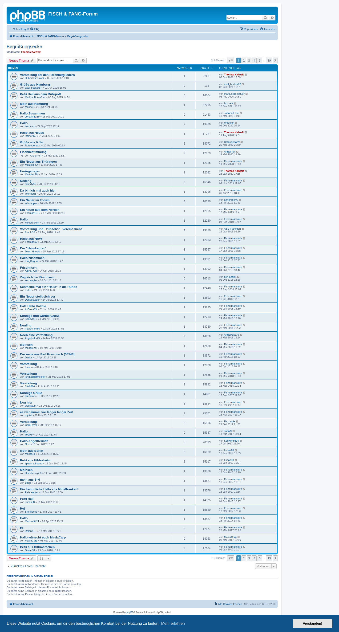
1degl (28, 482)
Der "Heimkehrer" (33, 248)
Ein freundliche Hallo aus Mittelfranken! (49, 489)
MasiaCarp (31, 540)
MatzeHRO (31, 164)
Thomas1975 (32, 213)
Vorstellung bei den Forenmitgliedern (47, 75)
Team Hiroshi (32, 251)
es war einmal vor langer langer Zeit (46, 412)
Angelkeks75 (32, 338)
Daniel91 (30, 550)
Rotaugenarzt (32, 145)
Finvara (29, 367)
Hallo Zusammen (32, 113)
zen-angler (31, 280)
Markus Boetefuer (35, 97)
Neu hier (26, 402)
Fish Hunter (31, 492)
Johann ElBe (32, 116)
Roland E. (30, 531)
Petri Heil (26, 499)
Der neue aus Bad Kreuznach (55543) (47, 354)
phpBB (129, 612)
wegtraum (30, 405)
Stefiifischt (31, 511)
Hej (22, 508)
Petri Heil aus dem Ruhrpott (40, 94)
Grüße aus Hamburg (35, 84)
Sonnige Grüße (31, 393)
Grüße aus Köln (31, 142)
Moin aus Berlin (31, 450)
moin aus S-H (30, 479)
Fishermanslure (233, 161)
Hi (21, 528)
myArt (28, 415)
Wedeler (30, 126)
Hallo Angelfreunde (34, 441)
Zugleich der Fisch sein (37, 277)
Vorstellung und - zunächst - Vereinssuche (51, 229)
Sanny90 (30, 319)
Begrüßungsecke (24, 46)
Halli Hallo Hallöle (33, 306)
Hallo (24, 123)
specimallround (33, 463)
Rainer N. (30, 135)
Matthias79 (31, 174)
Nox (27, 444)
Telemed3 (30, 193)
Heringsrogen (30, 171)
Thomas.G (31, 241)
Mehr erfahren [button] (173, 623)
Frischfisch (28, 267)
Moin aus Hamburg (34, 104)
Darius (28, 357)
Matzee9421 (32, 521)
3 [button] (249, 60)
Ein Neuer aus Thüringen (38, 161)
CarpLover (31, 425)
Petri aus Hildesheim (35, 460)
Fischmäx (229, 421)
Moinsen (26, 344)
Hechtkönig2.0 (33, 473)
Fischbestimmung (33, 152)
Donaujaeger (32, 299)
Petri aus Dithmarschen (37, 547)
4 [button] (254, 60)
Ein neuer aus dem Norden (39, 210)
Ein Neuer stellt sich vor (37, 296)
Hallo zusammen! (32, 258)
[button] (230, 60)
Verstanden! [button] (312, 623)
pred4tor (30, 396)
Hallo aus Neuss (32, 132)
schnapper (31, 203)
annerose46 (231, 199)
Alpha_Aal (31, 270)
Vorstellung (28, 364)
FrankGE (30, 232)
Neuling (25, 181)
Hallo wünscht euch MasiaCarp (43, 537)
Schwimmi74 (231, 440)
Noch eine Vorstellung (36, 335)
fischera (228, 103)
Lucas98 (229, 450)
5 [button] (260, 60)
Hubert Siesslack (34, 78)
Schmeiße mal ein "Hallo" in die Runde (48, 287)
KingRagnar (32, 261)
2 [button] (244, 60)
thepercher (31, 347)
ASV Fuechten (232, 228)
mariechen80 (32, 328)
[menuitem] (34, 29)
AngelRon (35, 155)
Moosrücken (32, 222)
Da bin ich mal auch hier (38, 190)
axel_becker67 (33, 87)
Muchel (29, 107)
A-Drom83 (31, 309)
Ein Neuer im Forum (34, 200)
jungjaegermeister (35, 376)
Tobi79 (28, 434)
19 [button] (269, 60)
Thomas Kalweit (31, 52)
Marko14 (30, 453)
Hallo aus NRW (31, 238)
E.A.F (28, 290)
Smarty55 (30, 184)
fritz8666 (30, 386)
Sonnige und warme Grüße (40, 316)
